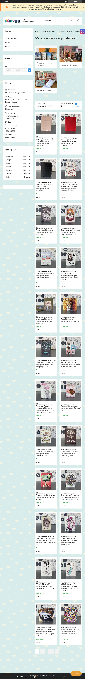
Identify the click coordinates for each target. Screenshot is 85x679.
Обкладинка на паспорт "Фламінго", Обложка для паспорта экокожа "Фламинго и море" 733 (45, 275)
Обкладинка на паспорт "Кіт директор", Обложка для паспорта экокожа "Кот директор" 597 (46, 320)
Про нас (8, 42)
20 (51, 652)
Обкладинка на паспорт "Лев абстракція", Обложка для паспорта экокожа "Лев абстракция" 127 (46, 364)
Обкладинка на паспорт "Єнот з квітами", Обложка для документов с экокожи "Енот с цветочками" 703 (70, 496)
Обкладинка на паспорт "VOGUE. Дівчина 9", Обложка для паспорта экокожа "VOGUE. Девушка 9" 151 (45, 586)
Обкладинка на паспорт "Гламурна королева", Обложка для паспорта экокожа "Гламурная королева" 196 (69, 541)
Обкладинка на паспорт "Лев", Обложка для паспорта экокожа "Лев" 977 (70, 319)
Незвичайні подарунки (48, 31)
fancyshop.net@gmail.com (14, 125)
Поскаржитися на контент (43, 677)
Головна (48, 20)
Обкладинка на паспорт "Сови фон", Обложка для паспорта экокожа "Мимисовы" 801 (45, 453)
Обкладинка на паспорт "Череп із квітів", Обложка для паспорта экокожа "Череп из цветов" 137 (70, 453)
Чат (76, 673)
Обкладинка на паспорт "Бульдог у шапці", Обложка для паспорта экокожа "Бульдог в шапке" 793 (70, 231)
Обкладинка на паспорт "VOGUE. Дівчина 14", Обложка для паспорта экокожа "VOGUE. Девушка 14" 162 (70, 276)
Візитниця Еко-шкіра (44, 90)
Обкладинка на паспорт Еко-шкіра (45, 64)
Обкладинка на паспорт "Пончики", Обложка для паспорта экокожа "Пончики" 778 (71, 407)
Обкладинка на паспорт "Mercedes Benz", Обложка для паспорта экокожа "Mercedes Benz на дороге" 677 (45, 632)
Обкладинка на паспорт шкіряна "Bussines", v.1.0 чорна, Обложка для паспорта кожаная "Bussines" (44, 187)
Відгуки (8, 46)
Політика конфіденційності (60, 677)
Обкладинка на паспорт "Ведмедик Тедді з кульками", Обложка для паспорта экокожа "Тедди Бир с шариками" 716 (45, 408)
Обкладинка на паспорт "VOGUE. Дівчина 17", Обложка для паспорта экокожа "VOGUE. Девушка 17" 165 (70, 586)
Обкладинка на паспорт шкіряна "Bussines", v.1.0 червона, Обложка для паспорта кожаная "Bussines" (69, 141)
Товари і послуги (11, 38)
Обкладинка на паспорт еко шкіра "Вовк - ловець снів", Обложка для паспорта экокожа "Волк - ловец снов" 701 (46, 541)
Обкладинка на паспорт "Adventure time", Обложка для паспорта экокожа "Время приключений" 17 (70, 631)
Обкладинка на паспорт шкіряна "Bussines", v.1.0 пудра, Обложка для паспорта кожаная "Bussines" (44, 141)
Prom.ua (52, 675)
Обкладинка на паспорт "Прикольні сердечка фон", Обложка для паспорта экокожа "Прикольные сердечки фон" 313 (70, 187)
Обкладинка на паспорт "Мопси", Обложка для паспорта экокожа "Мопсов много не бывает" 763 (70, 364)
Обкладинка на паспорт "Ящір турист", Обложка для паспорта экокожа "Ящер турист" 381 (45, 496)
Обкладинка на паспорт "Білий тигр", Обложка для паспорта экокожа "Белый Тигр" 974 (45, 231)
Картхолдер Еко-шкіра (69, 65)
